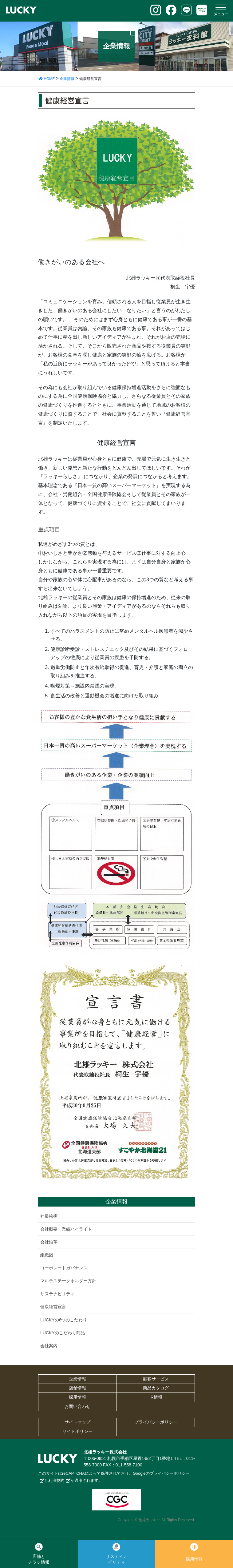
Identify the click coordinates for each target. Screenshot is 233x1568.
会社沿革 (48, 1241)
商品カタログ (156, 1387)
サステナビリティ (57, 1293)
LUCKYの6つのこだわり (63, 1319)
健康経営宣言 (53, 1306)
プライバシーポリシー (155, 1422)
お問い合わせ (77, 1406)
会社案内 (48, 1345)
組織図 (46, 1254)
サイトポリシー (77, 1431)
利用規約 (56, 1480)
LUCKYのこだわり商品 (62, 1332)
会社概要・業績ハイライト (66, 1229)
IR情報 (155, 1397)
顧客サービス (156, 1379)
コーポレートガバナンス (64, 1267)
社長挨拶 (48, 1216)
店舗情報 (77, 1387)
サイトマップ (77, 1422)
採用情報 (77, 1397)
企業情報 (77, 1379)
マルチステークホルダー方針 (68, 1280)
